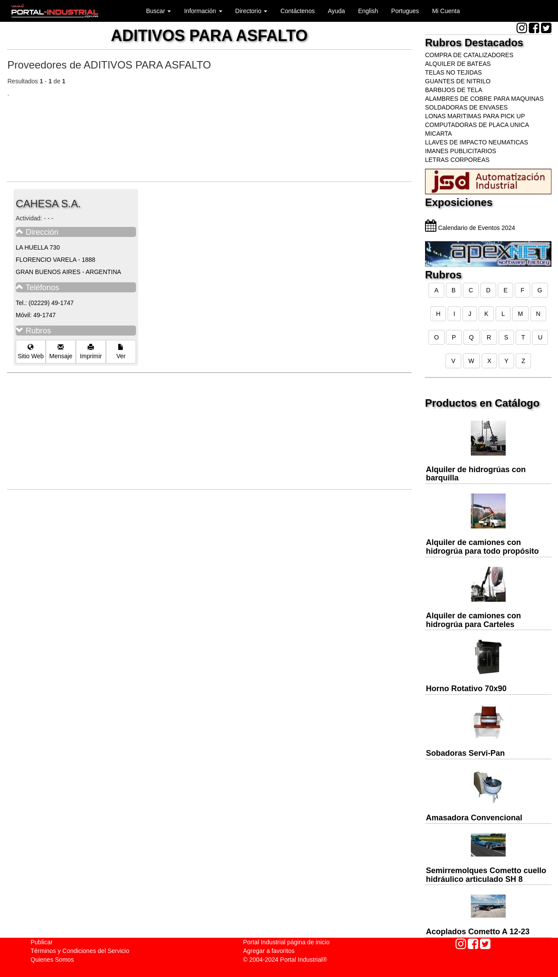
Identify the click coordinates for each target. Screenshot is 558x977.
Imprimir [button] (91, 352)
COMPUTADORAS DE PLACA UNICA (477, 124)
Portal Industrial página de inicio (286, 942)
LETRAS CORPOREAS (457, 159)
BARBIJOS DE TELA (453, 89)
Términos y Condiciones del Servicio (80, 950)
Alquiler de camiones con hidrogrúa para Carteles (473, 620)
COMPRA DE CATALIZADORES (469, 54)
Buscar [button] (158, 10)
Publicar (42, 942)
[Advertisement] (216, 134)
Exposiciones (459, 202)
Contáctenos (297, 10)
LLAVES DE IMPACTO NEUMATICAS (476, 142)
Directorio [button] (251, 10)
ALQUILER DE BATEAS (458, 63)
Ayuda (336, 10)
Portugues (405, 10)
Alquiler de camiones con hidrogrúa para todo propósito (482, 546)
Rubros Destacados (474, 42)
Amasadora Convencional (474, 817)
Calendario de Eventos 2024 (470, 227)
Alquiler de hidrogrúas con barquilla (476, 474)
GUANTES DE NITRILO (457, 81)
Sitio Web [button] (31, 352)
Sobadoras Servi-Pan (465, 753)
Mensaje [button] (60, 352)
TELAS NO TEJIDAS (453, 72)
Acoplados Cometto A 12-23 (478, 931)
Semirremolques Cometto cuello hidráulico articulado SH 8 (486, 875)
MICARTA (438, 133)
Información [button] (203, 10)
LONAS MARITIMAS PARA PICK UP (475, 116)
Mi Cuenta (446, 10)
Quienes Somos (52, 959)
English (368, 10)
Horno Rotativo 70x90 (466, 688)
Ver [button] (121, 352)
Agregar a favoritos (269, 950)
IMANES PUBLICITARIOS (460, 150)
